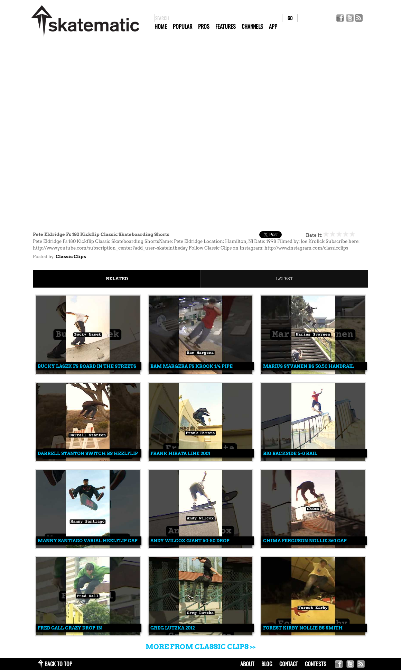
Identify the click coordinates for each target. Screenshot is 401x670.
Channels (252, 26)
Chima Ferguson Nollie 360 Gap (305, 540)
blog (266, 664)
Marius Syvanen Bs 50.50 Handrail (308, 366)
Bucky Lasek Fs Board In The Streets (87, 366)
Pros (203, 26)
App (273, 26)
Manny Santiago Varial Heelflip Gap (88, 540)
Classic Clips (71, 256)
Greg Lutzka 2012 (172, 628)
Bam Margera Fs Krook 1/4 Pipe (191, 366)
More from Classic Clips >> (200, 647)
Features (225, 26)
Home (161, 26)
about (247, 664)
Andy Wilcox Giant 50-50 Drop (190, 540)
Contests (315, 664)
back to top (58, 664)
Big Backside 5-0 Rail (290, 453)
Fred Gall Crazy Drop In (70, 628)
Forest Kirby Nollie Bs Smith (303, 628)
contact (288, 664)
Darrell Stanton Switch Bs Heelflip (88, 453)
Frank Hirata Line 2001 (180, 453)
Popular (182, 26)
